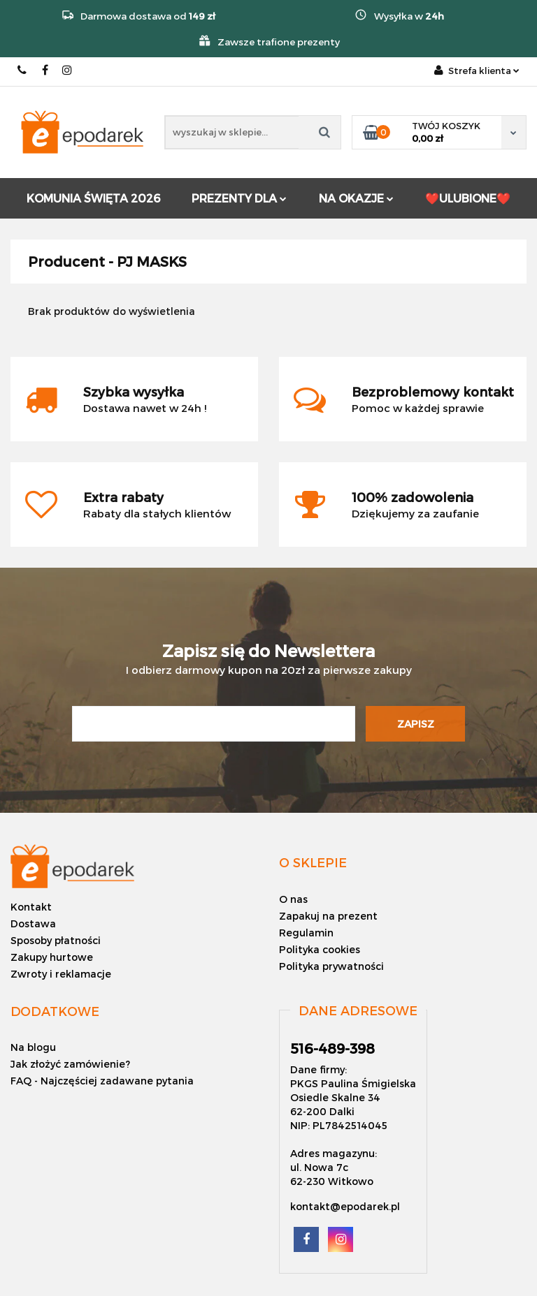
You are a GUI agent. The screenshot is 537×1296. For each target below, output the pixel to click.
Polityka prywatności (331, 966)
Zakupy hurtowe (51, 957)
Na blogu (33, 1047)
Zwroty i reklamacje (60, 974)
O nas (293, 899)
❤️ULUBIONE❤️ (467, 198)
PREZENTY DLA (239, 198)
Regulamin (306, 932)
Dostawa (33, 923)
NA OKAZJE (356, 198)
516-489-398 (22, 70)
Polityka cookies (319, 949)
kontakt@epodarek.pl (345, 1206)
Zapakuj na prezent (328, 916)
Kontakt (31, 907)
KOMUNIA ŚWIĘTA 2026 (93, 198)
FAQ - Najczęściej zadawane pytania (102, 1081)
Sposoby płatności (55, 940)
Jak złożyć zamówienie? (70, 1064)
